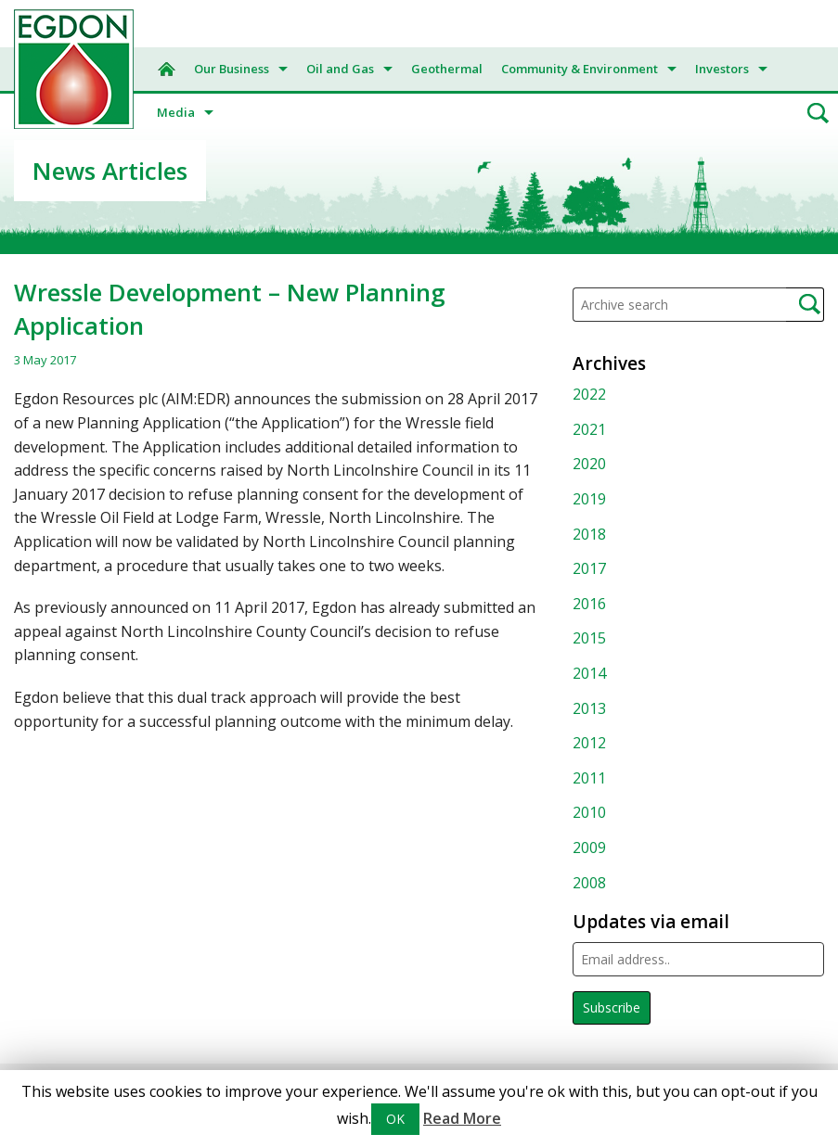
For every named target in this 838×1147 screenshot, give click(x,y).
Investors (722, 68)
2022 (589, 394)
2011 (589, 778)
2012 (589, 743)
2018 (589, 534)
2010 (589, 812)
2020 (589, 463)
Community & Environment (579, 68)
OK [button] (395, 1119)
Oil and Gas (340, 68)
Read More (462, 1118)
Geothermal (447, 68)
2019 (589, 499)
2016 (589, 603)
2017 (589, 568)
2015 (589, 638)
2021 (589, 429)
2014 (589, 673)
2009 (589, 847)
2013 (589, 708)
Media (176, 112)
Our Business (231, 68)
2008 (589, 883)
